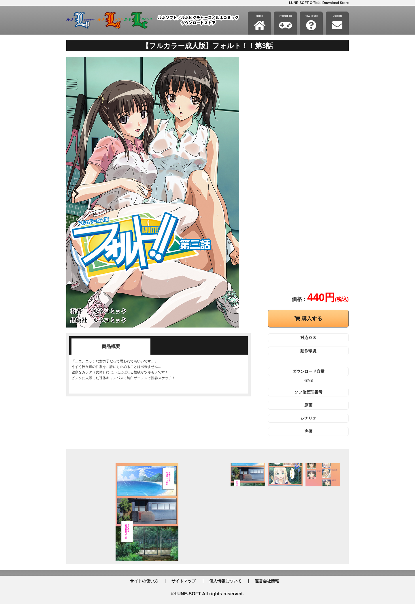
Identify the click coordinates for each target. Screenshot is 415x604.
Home (259, 22)
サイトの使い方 (144, 581)
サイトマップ (183, 581)
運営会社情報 (267, 581)
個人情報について (225, 581)
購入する (308, 318)
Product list (285, 22)
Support (337, 22)
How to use (311, 22)
